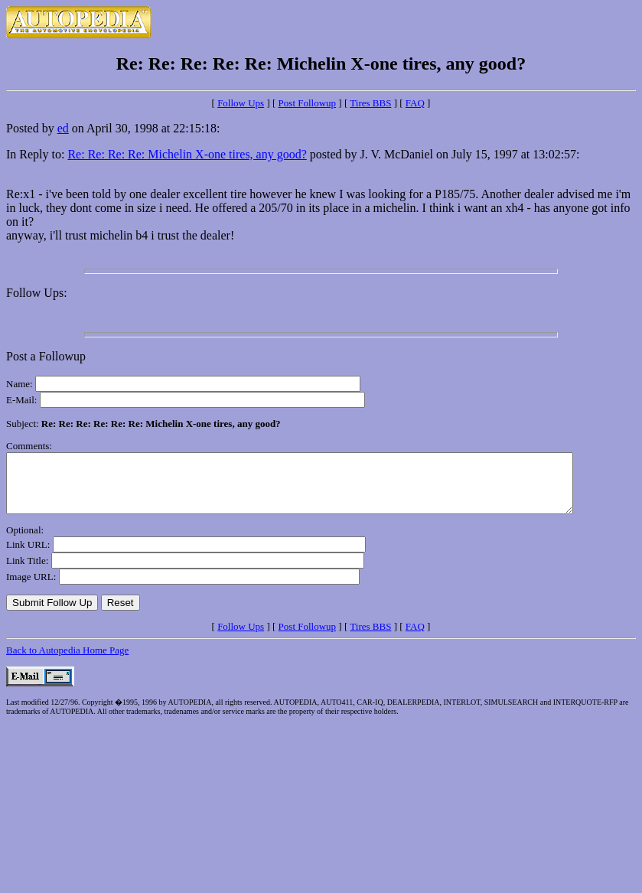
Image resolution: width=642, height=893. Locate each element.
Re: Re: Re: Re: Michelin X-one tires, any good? (186, 154)
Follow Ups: (36, 292)
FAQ (415, 103)
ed (63, 128)
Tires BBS (370, 103)
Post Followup (308, 103)
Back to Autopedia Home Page (67, 661)
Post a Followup (46, 356)
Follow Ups (240, 103)
